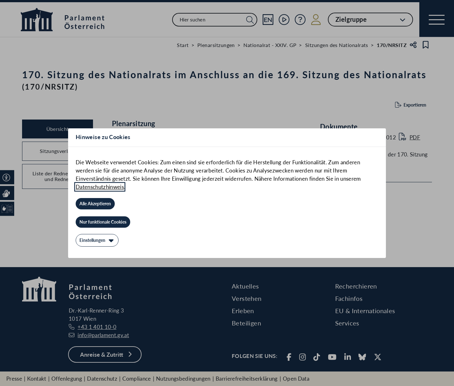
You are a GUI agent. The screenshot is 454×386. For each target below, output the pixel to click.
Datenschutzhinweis (100, 187)
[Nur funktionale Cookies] (103, 222)
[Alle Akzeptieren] (95, 203)
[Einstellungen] (97, 240)
